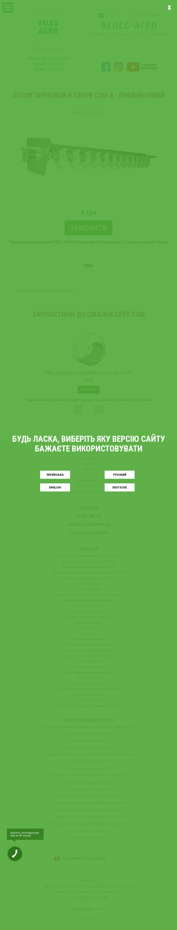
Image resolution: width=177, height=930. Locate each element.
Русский (119, 474)
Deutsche (119, 487)
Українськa (55, 474)
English (55, 487)
